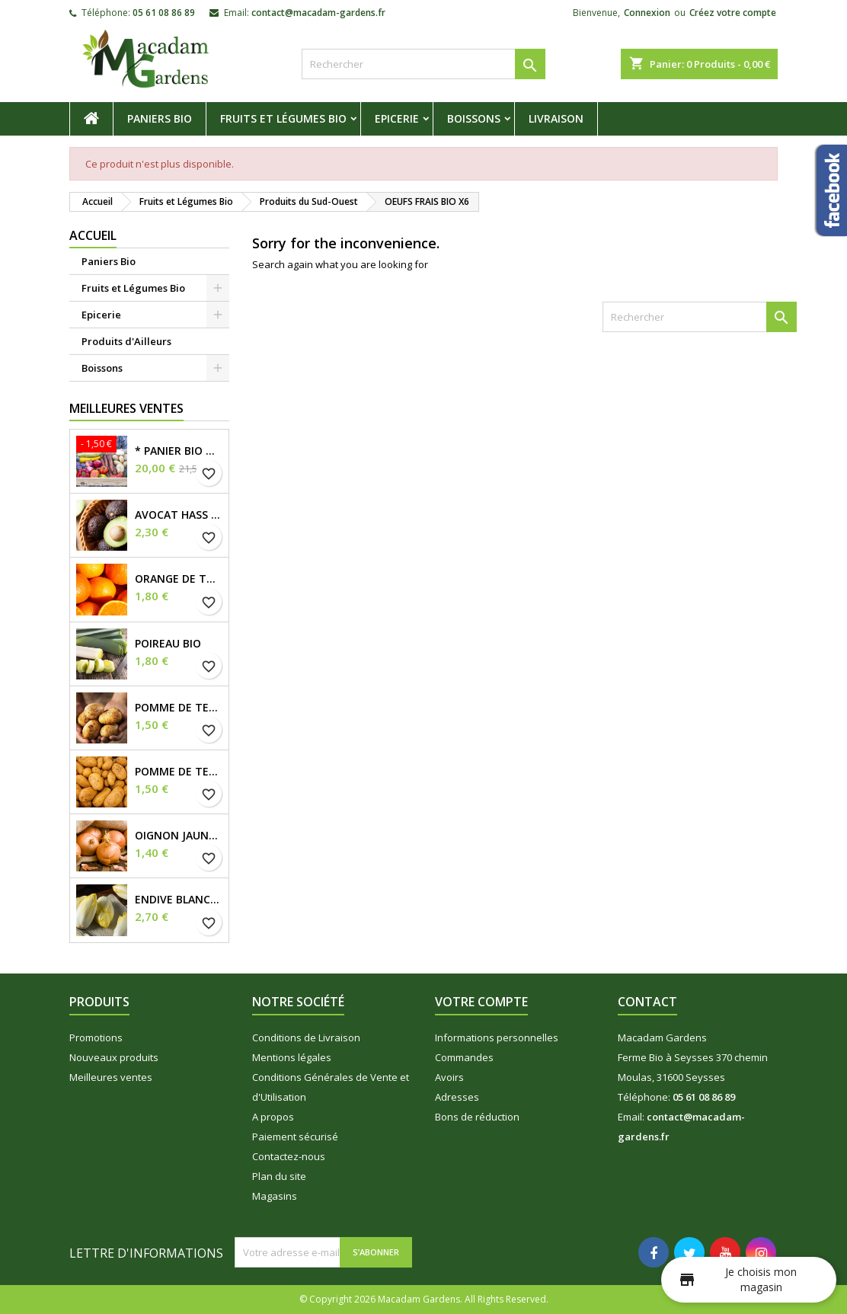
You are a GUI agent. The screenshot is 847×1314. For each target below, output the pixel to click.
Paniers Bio (159, 118)
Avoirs (449, 1077)
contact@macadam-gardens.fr (318, 12)
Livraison (556, 118)
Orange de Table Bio (178, 579)
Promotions (96, 1037)
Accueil (93, 235)
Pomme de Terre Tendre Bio (178, 772)
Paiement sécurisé (295, 1136)
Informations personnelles (496, 1037)
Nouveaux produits (113, 1057)
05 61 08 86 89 (164, 12)
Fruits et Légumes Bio (283, 118)
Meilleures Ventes (126, 408)
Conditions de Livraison (306, 1037)
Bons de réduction (477, 1117)
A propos (273, 1117)
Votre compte (481, 1001)
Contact (647, 1001)
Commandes (464, 1057)
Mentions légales (291, 1057)
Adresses (457, 1097)
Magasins (274, 1196)
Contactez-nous (288, 1156)
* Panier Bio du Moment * (178, 451)
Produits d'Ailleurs (126, 341)
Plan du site (279, 1176)
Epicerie (397, 118)
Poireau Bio (168, 644)
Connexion (647, 12)
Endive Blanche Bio (178, 900)
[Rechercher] (423, 64)
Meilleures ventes (110, 1077)
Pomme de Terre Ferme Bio (178, 708)
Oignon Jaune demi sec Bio (178, 836)
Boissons (473, 118)
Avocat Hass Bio (178, 515)
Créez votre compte (732, 12)
